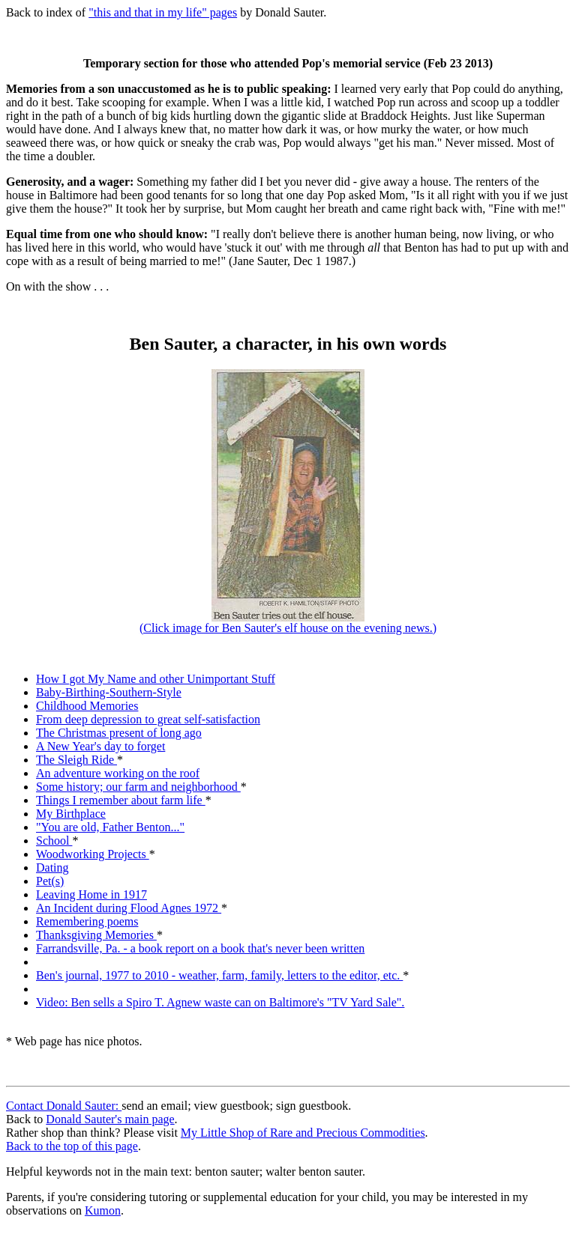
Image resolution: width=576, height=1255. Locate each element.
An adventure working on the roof (118, 773)
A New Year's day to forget (100, 746)
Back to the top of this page (72, 1146)
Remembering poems (87, 921)
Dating (52, 867)
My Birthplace (71, 813)
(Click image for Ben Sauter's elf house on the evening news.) (288, 622)
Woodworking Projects (92, 854)
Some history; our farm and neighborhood (138, 786)
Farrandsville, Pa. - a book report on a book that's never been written (200, 948)
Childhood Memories (87, 705)
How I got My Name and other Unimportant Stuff (155, 678)
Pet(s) (50, 881)
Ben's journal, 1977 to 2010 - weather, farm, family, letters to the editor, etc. (219, 975)
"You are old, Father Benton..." (110, 827)
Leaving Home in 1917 (91, 894)
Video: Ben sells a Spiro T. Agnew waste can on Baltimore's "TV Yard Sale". (220, 1002)
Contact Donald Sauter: (64, 1105)
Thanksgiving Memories (96, 935)
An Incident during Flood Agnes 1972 (128, 908)
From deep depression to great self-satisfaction (148, 719)
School (54, 840)
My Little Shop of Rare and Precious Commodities (303, 1132)
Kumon (103, 1210)
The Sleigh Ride (76, 759)
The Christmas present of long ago (119, 732)
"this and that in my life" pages (162, 12)
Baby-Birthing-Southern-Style (109, 692)
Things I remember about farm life (121, 800)
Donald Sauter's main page (110, 1119)
